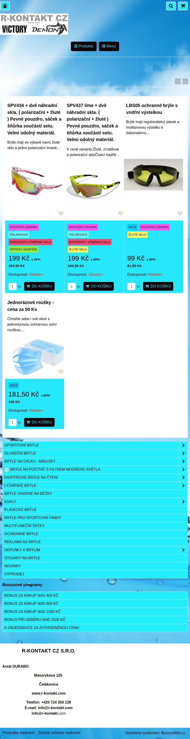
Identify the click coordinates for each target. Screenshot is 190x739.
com (49, 713)
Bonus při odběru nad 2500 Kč (34, 620)
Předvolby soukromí (18, 733)
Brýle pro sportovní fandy (32, 518)
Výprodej (14, 574)
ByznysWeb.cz (173, 733)
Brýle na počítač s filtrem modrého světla (95, 469)
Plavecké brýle (20, 510)
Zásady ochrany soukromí (59, 733)
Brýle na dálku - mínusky (95, 461)
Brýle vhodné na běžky (28, 494)
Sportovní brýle (95, 445)
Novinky (12, 566)
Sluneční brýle (95, 453)
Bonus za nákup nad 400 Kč (31, 595)
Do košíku (39, 286)
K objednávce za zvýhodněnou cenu (41, 628)
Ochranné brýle (21, 534)
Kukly (95, 502)
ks (14, 286)
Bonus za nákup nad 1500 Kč (32, 612)
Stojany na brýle (22, 558)
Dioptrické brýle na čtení (95, 477)
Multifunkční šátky (24, 526)
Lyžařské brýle (95, 486)
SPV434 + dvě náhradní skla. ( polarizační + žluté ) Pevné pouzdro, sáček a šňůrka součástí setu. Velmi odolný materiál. (34, 119)
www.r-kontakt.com (49, 693)
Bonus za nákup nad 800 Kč (31, 604)
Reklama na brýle (22, 542)
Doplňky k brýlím (95, 550)
